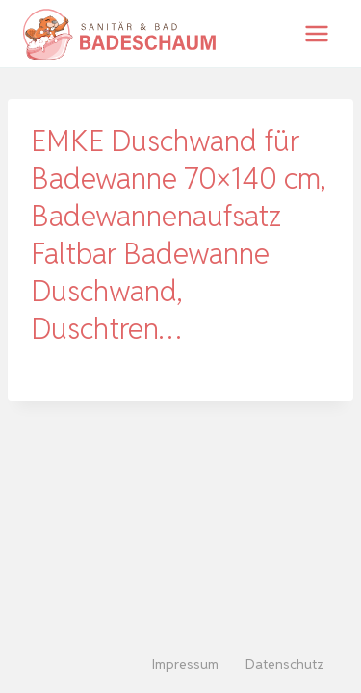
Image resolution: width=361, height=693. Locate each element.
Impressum (185, 664)
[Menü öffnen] (316, 33)
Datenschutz (284, 664)
